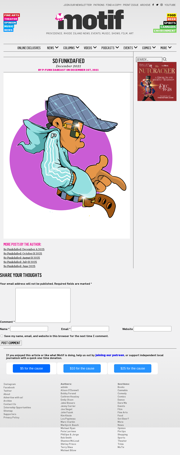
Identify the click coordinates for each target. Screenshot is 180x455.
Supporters (10, 414)
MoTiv (121, 447)
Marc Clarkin (68, 422)
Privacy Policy (11, 418)
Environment (165, 31)
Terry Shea (67, 447)
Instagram (161, 5)
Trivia (121, 444)
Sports (121, 438)
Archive (145, 5)
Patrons (99, 5)
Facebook (153, 5)
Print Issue (131, 5)
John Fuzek (67, 412)
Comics (146, 48)
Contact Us (10, 404)
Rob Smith (66, 438)
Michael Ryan (68, 428)
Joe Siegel (66, 409)
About (7, 394)
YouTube (170, 5)
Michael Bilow (68, 450)
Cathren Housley (70, 397)
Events (128, 48)
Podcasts (107, 48)
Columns (69, 48)
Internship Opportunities (17, 408)
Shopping (123, 435)
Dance (121, 400)
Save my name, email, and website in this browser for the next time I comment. (56, 336)
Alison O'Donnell (70, 390)
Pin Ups (122, 431)
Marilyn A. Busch (70, 425)
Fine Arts (11, 15)
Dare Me (122, 403)
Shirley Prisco (68, 444)
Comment (7, 321)
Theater (10, 19)
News (8, 30)
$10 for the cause (82, 368)
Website (127, 329)
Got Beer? (123, 419)
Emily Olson (67, 400)
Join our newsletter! (77, 5)
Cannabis (168, 27)
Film (120, 409)
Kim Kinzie (66, 416)
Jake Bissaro (68, 403)
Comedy (122, 393)
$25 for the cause (133, 368)
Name (4, 329)
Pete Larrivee (68, 431)
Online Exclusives (29, 48)
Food (172, 15)
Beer (172, 19)
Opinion (10, 22)
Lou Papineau (68, 419)
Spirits (170, 23)
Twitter (157, 5)
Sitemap (8, 411)
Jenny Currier (68, 406)
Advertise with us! (13, 398)
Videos (88, 48)
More (163, 48)
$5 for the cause (31, 368)
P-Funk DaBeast (54, 70)
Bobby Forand (68, 393)
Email (65, 329)
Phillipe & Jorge (70, 435)
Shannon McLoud (70, 441)
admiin (64, 387)
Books (121, 387)
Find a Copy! (113, 5)
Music (8, 26)
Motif (90, 21)
